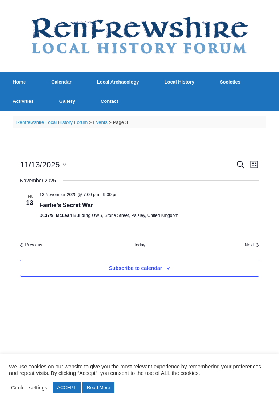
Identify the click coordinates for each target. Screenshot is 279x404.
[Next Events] (252, 245)
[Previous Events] (31, 245)
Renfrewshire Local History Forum (52, 122)
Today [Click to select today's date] (139, 244)
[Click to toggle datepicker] (43, 165)
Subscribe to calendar (135, 268)
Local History (179, 82)
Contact (109, 101)
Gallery (67, 101)
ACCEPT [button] (66, 387)
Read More (98, 387)
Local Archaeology (118, 82)
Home (19, 82)
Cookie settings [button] (29, 388)
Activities (23, 101)
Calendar (61, 82)
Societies (230, 82)
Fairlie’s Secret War (66, 205)
